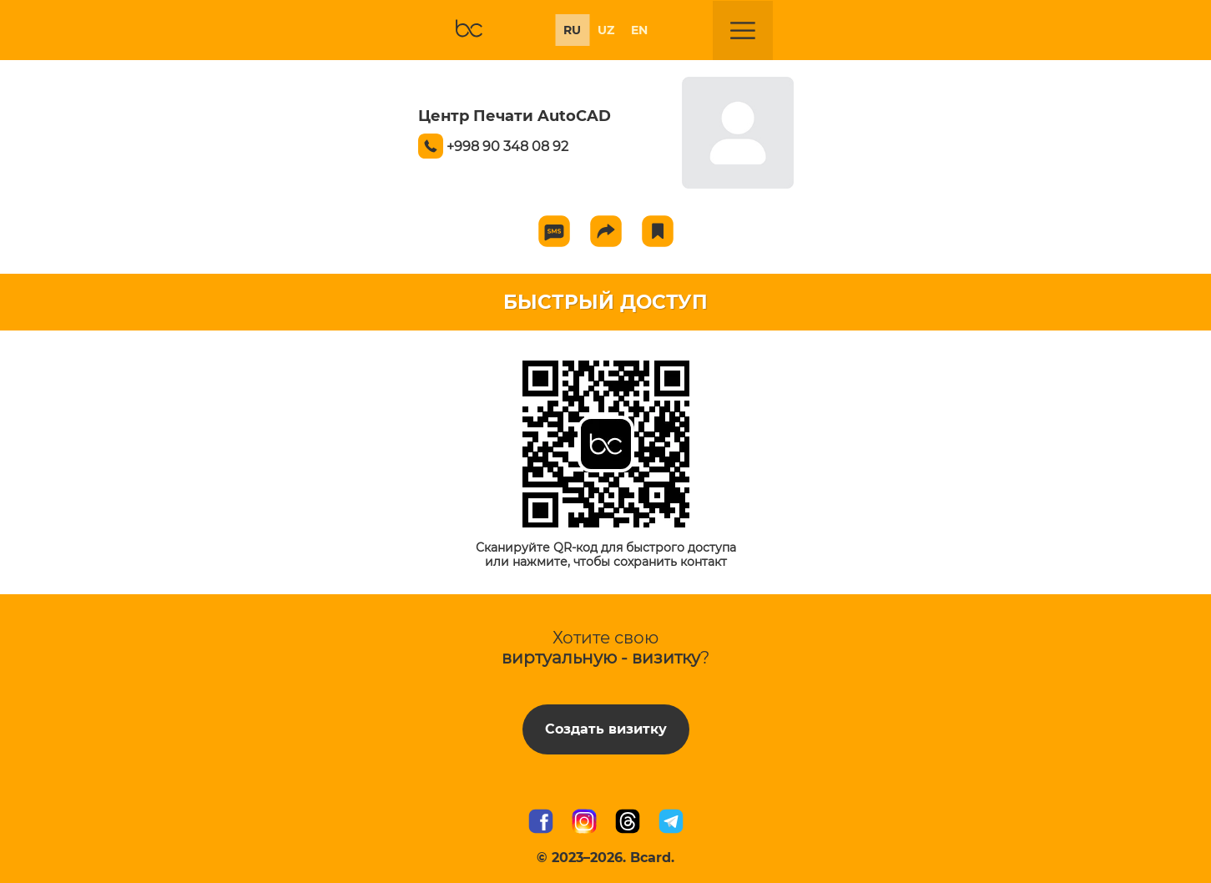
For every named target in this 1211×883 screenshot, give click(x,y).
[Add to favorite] (658, 231)
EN (639, 30)
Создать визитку (606, 729)
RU (572, 30)
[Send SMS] (554, 231)
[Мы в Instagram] (584, 822)
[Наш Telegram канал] (671, 822)
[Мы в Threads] (627, 822)
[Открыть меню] (743, 31)
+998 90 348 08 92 (507, 146)
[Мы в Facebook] (541, 822)
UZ (606, 30)
